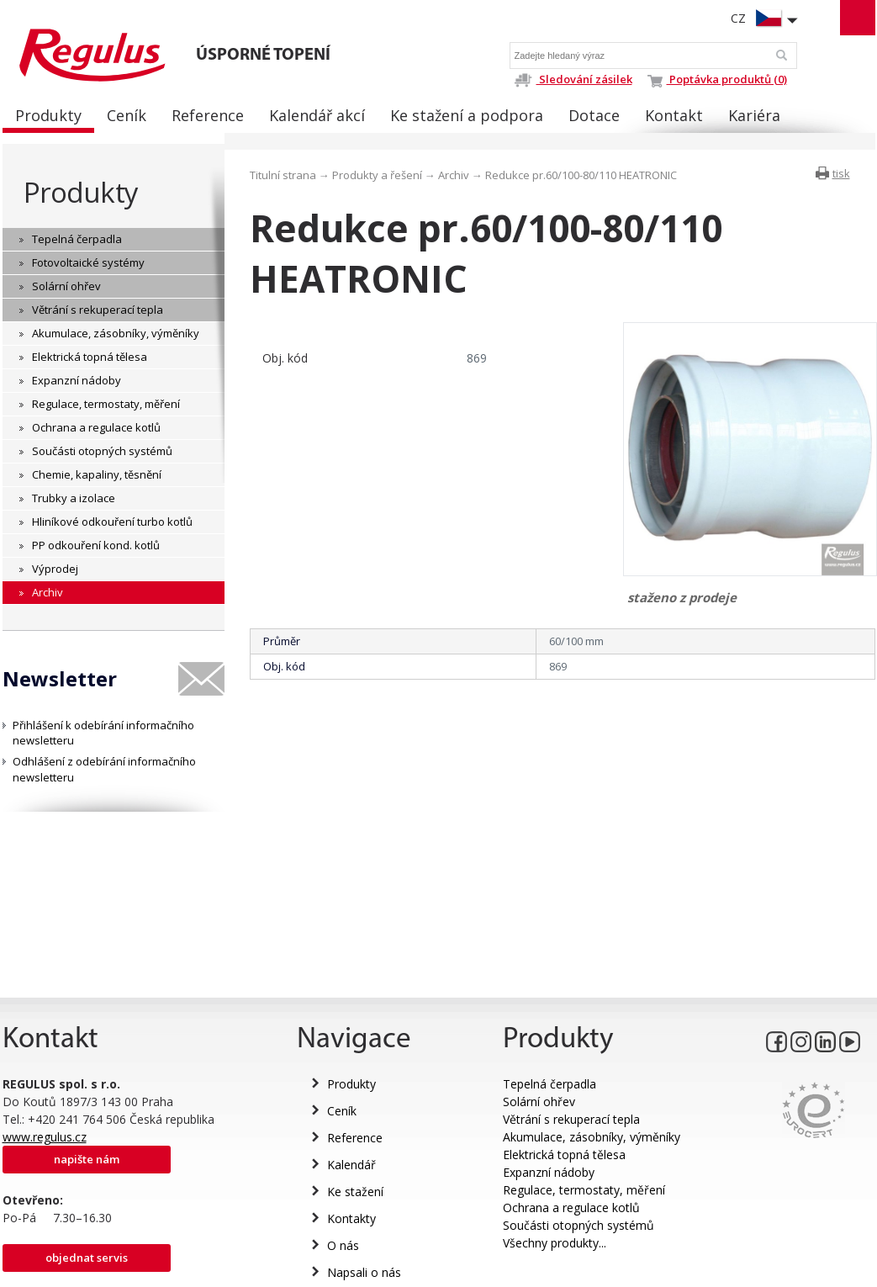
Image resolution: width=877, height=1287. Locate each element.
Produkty (81, 192)
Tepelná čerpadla (549, 1084)
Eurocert (813, 1110)
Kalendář (351, 1165)
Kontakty (351, 1218)
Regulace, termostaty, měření (584, 1190)
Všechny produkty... (554, 1243)
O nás (343, 1245)
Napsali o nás (364, 1272)
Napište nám (86, 1159)
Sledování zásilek (573, 79)
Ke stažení (355, 1192)
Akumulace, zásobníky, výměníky (591, 1137)
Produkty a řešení (377, 175)
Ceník (342, 1111)
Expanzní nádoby (548, 1172)
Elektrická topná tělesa (564, 1155)
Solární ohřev (539, 1102)
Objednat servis (86, 1257)
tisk (841, 173)
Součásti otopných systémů (578, 1225)
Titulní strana (283, 175)
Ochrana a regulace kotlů (571, 1208)
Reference (355, 1138)
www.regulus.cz (45, 1137)
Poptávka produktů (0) (717, 79)
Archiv (453, 175)
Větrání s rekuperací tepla (571, 1119)
